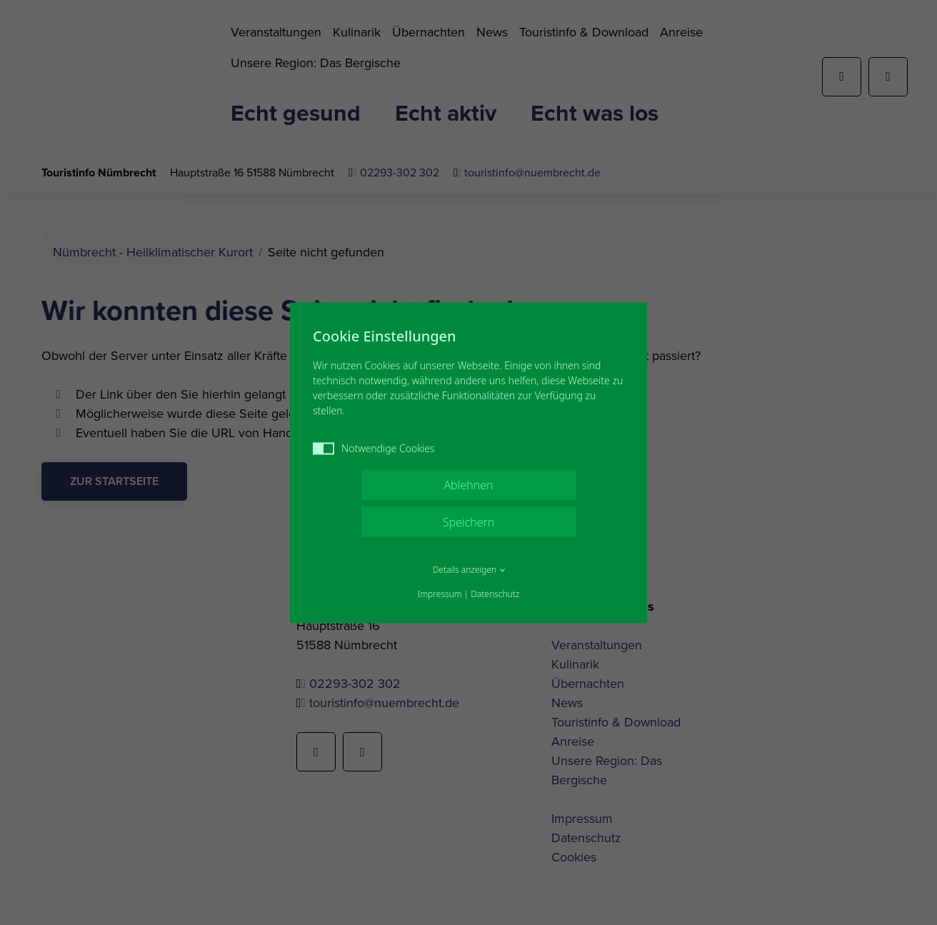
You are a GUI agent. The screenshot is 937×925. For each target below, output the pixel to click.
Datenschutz (495, 593)
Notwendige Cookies (374, 447)
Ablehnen (468, 484)
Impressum (440, 593)
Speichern (469, 521)
